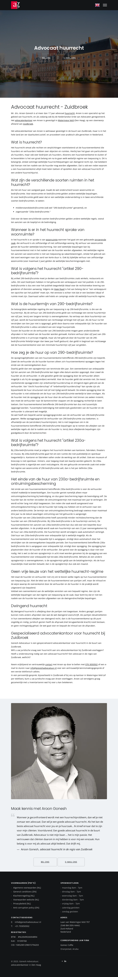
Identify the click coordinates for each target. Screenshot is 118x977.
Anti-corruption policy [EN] (26, 907)
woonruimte (52, 239)
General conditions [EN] (24, 891)
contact (48, 664)
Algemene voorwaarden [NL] (27, 887)
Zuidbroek (28, 123)
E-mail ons (70, 57)
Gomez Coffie (66, 945)
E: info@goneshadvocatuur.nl (26, 922)
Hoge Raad (59, 289)
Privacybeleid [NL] (22, 903)
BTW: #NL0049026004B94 (24, 936)
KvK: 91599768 (19, 941)
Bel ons (46, 57)
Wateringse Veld (66, 120)
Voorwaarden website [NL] (26, 899)
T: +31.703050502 (20, 926)
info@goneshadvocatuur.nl (43, 668)
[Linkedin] (65, 961)
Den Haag (36, 964)
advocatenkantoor (23, 120)
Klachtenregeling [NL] (23, 895)
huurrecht (70, 113)
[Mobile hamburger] (105, 5)
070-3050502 (91, 664)
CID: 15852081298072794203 (25, 945)
